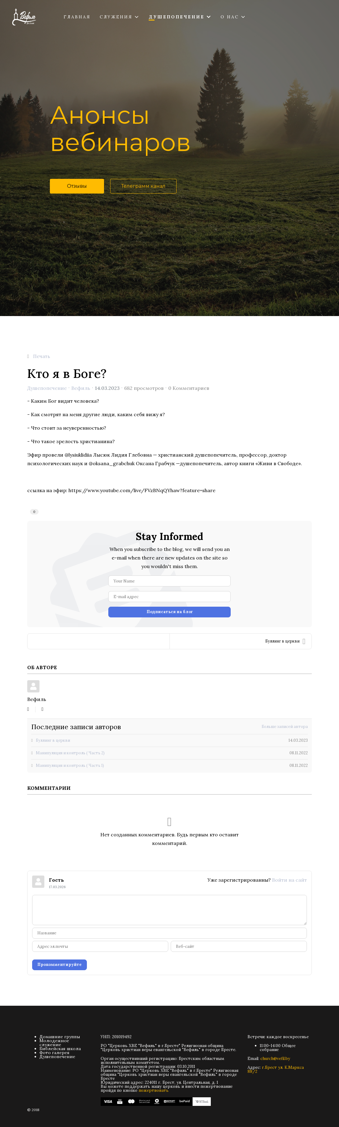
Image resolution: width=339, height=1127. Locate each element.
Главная (77, 17)
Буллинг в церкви (285, 641)
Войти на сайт (289, 880)
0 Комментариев (188, 388)
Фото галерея (54, 1052)
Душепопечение (176, 17)
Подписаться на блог (170, 611)
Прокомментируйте (59, 964)
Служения (116, 17)
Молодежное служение (54, 1042)
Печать (41, 356)
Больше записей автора (285, 726)
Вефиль (80, 388)
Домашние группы (59, 1036)
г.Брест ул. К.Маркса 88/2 (276, 1069)
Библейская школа (60, 1048)
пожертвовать (154, 1090)
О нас (230, 17)
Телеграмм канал (143, 186)
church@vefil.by (275, 1058)
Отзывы (77, 186)
